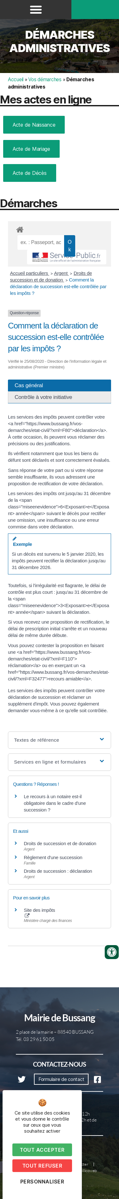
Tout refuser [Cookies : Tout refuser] (42, 1166)
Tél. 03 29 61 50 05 (35, 1039)
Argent (61, 273)
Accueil (15, 79)
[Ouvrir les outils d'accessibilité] (112, 952)
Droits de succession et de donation (60, 843)
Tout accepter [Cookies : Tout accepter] (42, 1150)
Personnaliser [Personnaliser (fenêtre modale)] (42, 1181)
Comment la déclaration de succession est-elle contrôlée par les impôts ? (58, 286)
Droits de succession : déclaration (58, 871)
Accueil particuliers (30, 273)
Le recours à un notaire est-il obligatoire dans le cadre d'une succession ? (55, 803)
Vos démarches (45, 79)
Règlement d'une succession (53, 857)
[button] (35, 9)
